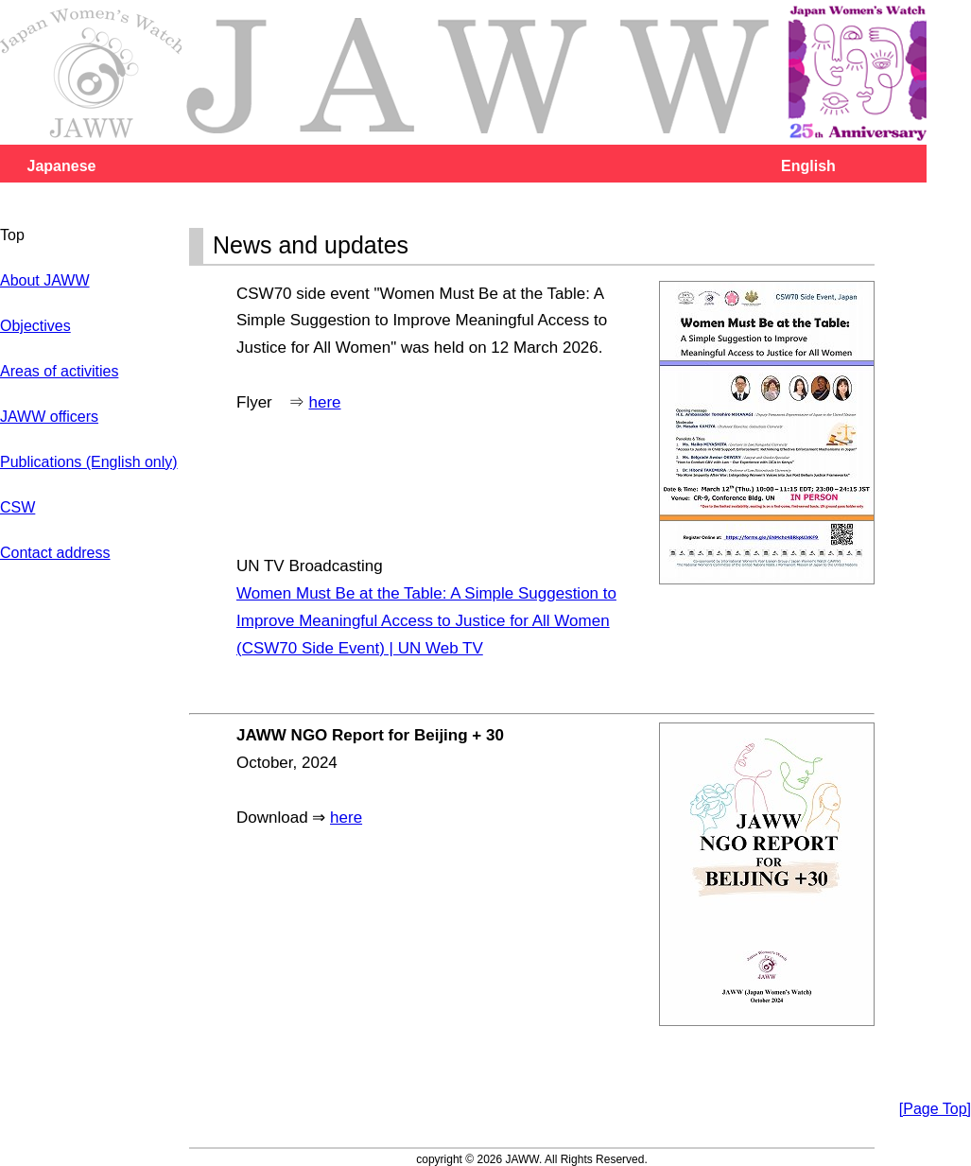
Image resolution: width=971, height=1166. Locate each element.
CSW (17, 507)
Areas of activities (59, 371)
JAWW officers (49, 417)
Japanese (61, 166)
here (325, 402)
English (808, 166)
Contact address (55, 553)
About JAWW (45, 280)
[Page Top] (935, 1109)
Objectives (35, 326)
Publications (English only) (89, 462)
